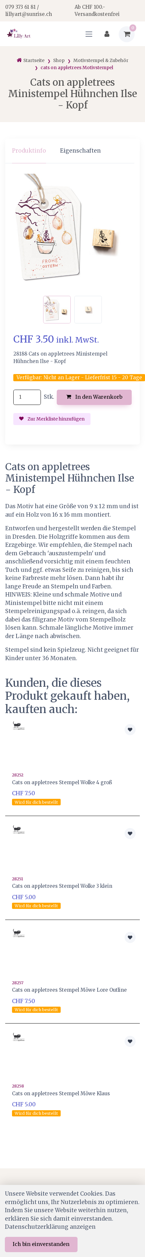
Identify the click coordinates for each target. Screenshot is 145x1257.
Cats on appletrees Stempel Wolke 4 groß (62, 782)
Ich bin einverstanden (41, 1244)
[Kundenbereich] (107, 34)
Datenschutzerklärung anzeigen (50, 1226)
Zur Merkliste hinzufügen (52, 419)
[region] (72, 151)
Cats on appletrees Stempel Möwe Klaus (61, 1093)
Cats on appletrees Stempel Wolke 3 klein (62, 886)
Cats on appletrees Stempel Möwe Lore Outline (69, 990)
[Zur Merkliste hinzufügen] (130, 729)
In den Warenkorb (94, 397)
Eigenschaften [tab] (80, 150)
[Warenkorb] (127, 34)
